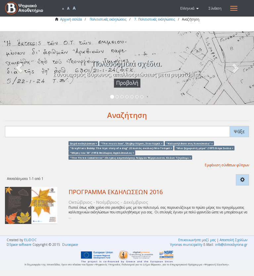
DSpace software (19, 244)
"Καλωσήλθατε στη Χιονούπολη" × (189, 143)
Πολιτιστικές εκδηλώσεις (108, 19)
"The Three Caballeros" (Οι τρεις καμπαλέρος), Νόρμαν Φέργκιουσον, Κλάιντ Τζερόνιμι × (130, 157)
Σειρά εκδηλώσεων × (83, 143)
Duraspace (70, 244)
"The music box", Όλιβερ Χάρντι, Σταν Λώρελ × (131, 143)
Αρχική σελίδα (71, 19)
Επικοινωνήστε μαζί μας (197, 240)
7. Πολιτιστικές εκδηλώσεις (154, 19)
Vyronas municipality (186, 244)
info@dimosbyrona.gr (231, 244)
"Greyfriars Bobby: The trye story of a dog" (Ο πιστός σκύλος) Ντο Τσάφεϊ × (121, 147)
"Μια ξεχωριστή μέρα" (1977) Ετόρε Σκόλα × (204, 147)
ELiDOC (30, 240)
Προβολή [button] (127, 83)
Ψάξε (239, 131)
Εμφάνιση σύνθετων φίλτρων (227, 165)
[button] (189, 8)
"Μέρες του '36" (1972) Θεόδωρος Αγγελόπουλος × (102, 152)
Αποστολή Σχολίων (233, 240)
